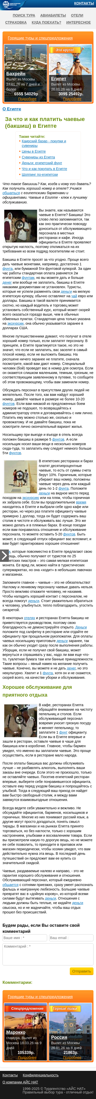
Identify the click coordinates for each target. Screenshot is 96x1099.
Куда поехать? (46, 22)
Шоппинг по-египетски (40, 175)
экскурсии (15, 323)
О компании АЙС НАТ (20, 1082)
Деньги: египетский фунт (42, 163)
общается (10, 885)
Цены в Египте (34, 151)
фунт (63, 732)
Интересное (78, 22)
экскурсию (30, 498)
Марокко (15, 1032)
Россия (59, 1037)
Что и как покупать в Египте (44, 169)
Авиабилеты (53, 15)
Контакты (84, 3)
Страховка (16, 22)
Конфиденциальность (40, 1075)
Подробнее (27, 1057)
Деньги (81, 627)
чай (74, 296)
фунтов (9, 404)
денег (7, 282)
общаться (11, 193)
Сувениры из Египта (38, 157)
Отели (77, 15)
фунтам (28, 278)
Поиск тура (24, 15)
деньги (66, 291)
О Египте (12, 109)
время (81, 502)
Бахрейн (15, 73)
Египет (58, 78)
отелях (29, 618)
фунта (8, 269)
